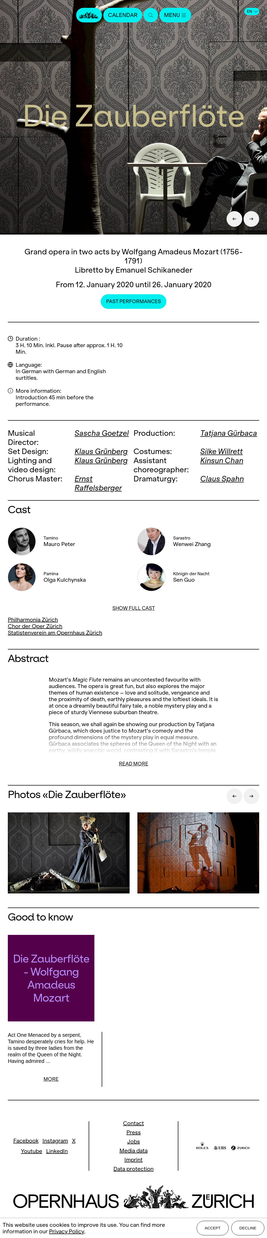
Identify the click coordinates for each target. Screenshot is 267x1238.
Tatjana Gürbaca (228, 433)
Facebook (26, 1141)
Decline (247, 1228)
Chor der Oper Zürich (35, 626)
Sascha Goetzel (102, 433)
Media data (133, 1151)
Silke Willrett (221, 451)
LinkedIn (57, 1152)
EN (252, 11)
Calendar (122, 15)
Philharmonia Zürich (33, 620)
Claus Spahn (222, 478)
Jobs (133, 1142)
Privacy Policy (66, 1231)
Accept (213, 1228)
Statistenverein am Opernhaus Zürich (55, 633)
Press (133, 1133)
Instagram (55, 1141)
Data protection (133, 1170)
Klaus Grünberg (101, 451)
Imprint (133, 1160)
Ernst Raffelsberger (98, 483)
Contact (133, 1124)
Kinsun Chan (221, 460)
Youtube (31, 1152)
